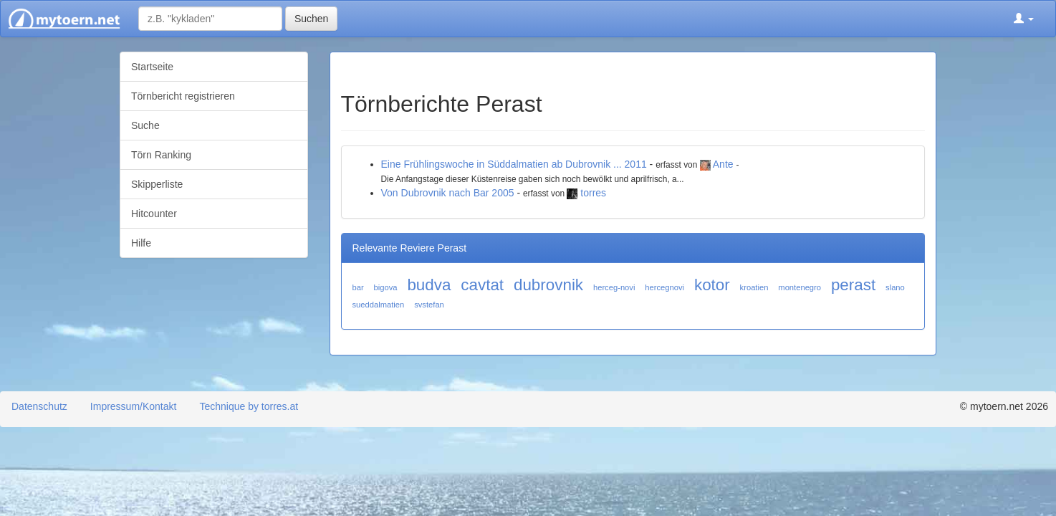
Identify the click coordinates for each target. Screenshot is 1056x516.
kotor (712, 285)
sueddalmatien (378, 304)
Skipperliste (157, 184)
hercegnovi (664, 287)
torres (593, 193)
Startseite (152, 66)
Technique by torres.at (248, 406)
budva (429, 285)
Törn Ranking (161, 155)
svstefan (429, 304)
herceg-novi (614, 287)
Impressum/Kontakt (133, 406)
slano (895, 287)
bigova (386, 287)
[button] (1024, 19)
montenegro (799, 287)
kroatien (754, 287)
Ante (723, 164)
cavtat (482, 285)
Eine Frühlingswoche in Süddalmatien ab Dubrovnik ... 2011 (514, 164)
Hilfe (141, 243)
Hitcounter (154, 213)
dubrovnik (548, 285)
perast (853, 285)
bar (358, 287)
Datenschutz (39, 406)
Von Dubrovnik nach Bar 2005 (447, 193)
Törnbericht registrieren (183, 96)
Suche (145, 125)
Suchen (311, 18)
